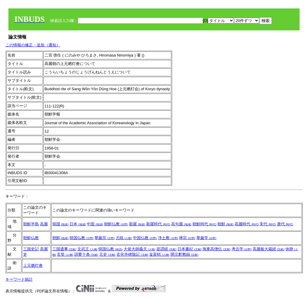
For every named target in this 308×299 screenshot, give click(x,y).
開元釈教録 (185, 254)
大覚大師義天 (140, 249)
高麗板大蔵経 (269, 249)
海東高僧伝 (216, 249)
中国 (95, 224)
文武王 (87, 249)
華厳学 (206, 238)
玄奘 (65, 254)
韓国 (60, 224)
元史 (107, 254)
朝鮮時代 (204, 224)
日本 (77, 224)
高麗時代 (247, 224)
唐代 (285, 224)
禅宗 (187, 238)
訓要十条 (86, 254)
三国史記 (31, 249)
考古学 (242, 249)
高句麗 (181, 224)
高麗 (44, 224)
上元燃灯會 (33, 265)
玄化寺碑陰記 (132, 254)
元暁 (124, 238)
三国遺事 (64, 249)
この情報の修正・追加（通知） (32, 45)
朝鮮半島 (31, 224)
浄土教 (168, 238)
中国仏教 (145, 238)
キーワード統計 (19, 279)
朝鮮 (225, 224)
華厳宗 (104, 238)
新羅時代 (158, 224)
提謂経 (166, 249)
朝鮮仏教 (116, 224)
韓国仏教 (81, 238)
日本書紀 (189, 249)
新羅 (137, 224)
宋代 (268, 224)
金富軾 (159, 254)
